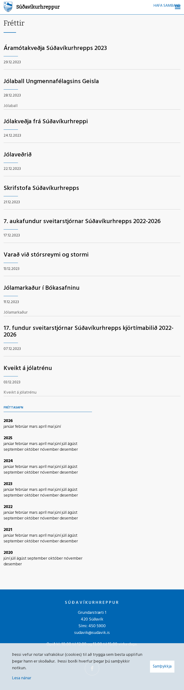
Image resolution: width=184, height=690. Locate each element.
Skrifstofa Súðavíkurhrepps (41, 188)
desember (69, 449)
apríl (43, 426)
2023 (8, 484)
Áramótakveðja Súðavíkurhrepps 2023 (55, 48)
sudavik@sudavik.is (92, 632)
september (14, 449)
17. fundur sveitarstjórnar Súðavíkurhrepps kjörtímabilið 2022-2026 (88, 331)
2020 (8, 552)
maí (51, 426)
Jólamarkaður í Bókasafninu (42, 288)
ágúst (72, 443)
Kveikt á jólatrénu (28, 368)
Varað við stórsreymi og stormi (46, 255)
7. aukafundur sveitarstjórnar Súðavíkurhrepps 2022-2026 (82, 221)
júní (58, 426)
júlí (65, 443)
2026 (8, 420)
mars (34, 426)
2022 (8, 506)
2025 (8, 438)
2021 (8, 529)
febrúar (22, 426)
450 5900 (97, 626)
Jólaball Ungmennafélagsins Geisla (51, 81)
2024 (8, 461)
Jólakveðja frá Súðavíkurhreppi (46, 122)
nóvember (50, 449)
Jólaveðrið (18, 155)
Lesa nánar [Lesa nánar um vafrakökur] (21, 678)
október (32, 449)
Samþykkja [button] (162, 666)
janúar (9, 426)
